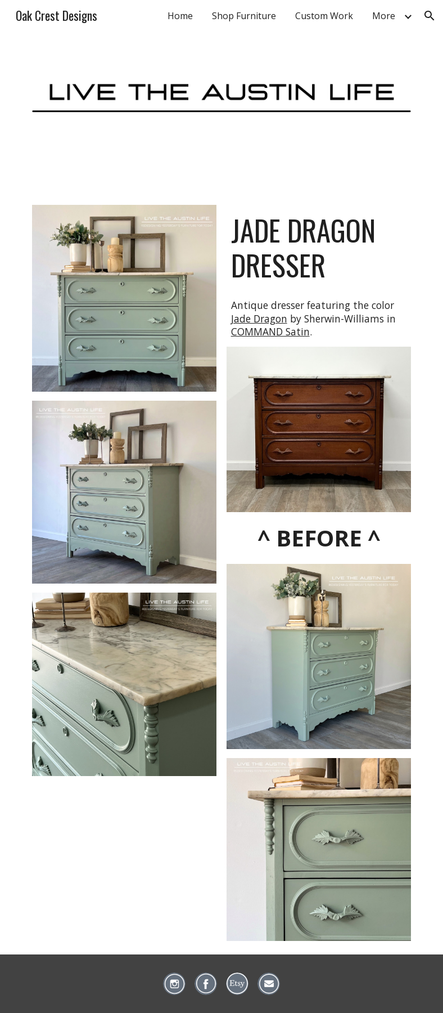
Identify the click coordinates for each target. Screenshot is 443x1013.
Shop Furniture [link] (244, 16)
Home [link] (180, 16)
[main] (319, 248)
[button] (429, 15)
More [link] (383, 16)
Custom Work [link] (324, 16)
